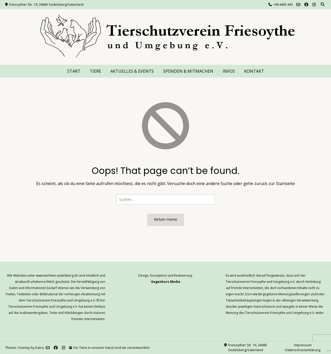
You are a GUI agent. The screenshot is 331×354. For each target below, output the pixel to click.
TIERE (95, 71)
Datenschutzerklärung (302, 350)
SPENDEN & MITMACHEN (188, 71)
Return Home (165, 219)
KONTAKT (254, 71)
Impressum (303, 345)
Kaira (39, 347)
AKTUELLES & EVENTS (132, 71)
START (73, 71)
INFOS (229, 71)
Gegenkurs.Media (165, 281)
